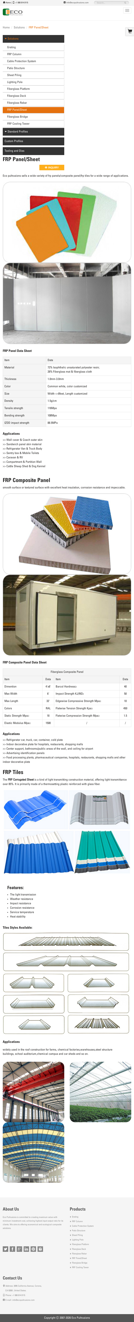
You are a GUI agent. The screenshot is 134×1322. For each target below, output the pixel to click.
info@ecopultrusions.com (77, 3)
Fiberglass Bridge (17, 116)
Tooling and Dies (14, 151)
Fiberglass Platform (18, 89)
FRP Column (14, 54)
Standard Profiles (16, 131)
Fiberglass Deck (16, 96)
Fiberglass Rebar (17, 103)
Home (8, 3)
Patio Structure (16, 68)
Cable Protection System (21, 61)
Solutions (19, 27)
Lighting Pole (15, 82)
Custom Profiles (14, 141)
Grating (11, 47)
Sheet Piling (14, 75)
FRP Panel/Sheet (17, 110)
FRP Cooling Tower (18, 123)
